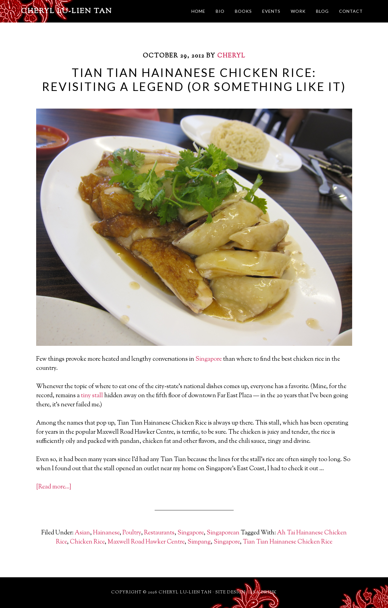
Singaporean (223, 533)
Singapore (208, 359)
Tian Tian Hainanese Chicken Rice (287, 542)
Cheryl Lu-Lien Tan (66, 11)
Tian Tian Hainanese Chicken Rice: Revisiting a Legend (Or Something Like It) (194, 79)
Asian (82, 533)
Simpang (199, 542)
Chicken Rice (87, 542)
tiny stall (92, 395)
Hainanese (106, 533)
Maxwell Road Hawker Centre (146, 542)
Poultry (131, 533)
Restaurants (159, 533)
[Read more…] (53, 487)
